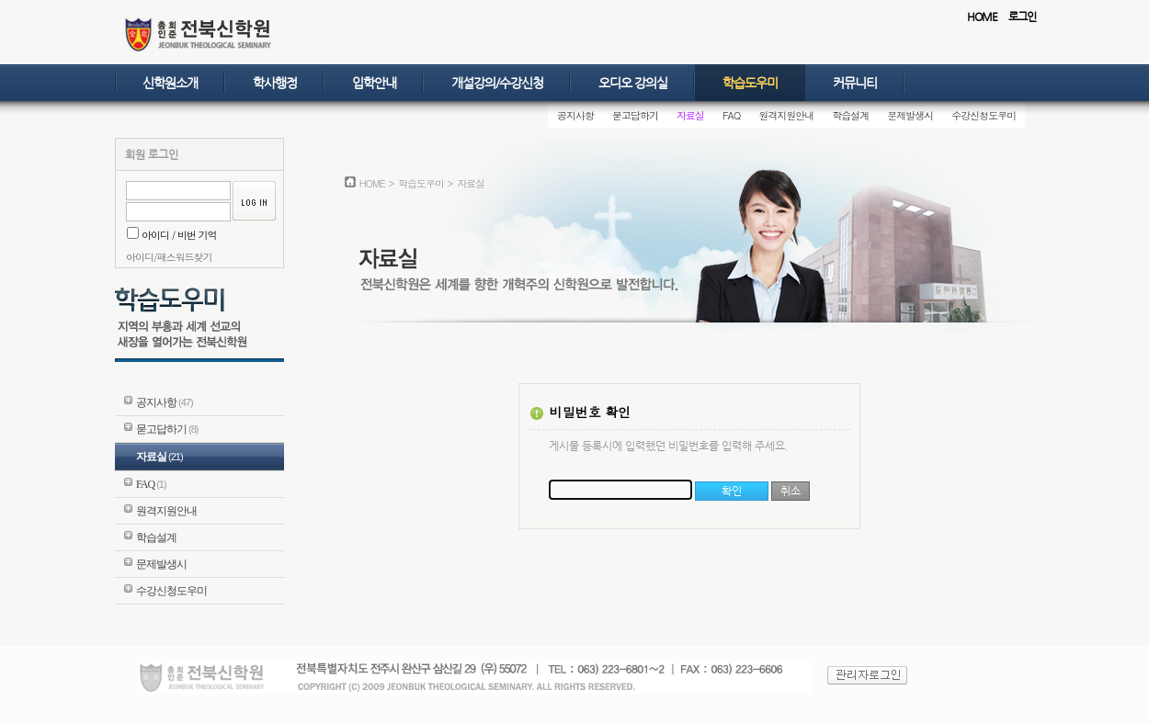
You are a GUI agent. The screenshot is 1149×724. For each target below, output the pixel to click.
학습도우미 (750, 82)
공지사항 (575, 115)
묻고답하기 (635, 115)
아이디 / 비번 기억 (172, 235)
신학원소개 (170, 82)
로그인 (1022, 16)
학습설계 (850, 115)
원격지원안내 (785, 115)
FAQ (731, 115)
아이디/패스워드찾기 (169, 257)
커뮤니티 (855, 82)
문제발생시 (910, 115)
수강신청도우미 (983, 115)
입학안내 (374, 82)
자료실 (690, 115)
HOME (982, 16)
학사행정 (275, 82)
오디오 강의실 (632, 82)
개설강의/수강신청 (497, 82)
